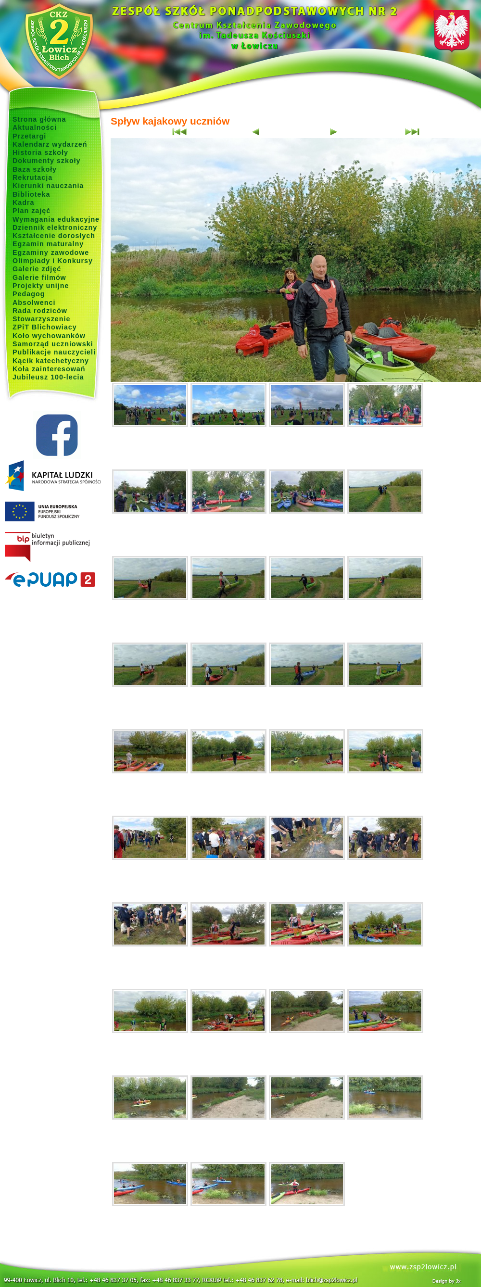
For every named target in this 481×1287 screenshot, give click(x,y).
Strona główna (39, 119)
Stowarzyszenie (42, 319)
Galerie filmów (39, 277)
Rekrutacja (32, 177)
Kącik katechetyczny (51, 361)
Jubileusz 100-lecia (48, 377)
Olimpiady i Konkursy (53, 261)
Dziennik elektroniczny (55, 227)
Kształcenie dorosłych (54, 236)
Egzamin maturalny (48, 244)
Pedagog (29, 294)
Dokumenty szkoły (47, 160)
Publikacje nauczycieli (54, 352)
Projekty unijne (41, 286)
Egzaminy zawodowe (51, 252)
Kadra (24, 202)
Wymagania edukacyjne (56, 219)
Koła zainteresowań (49, 369)
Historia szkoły (40, 152)
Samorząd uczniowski (53, 344)
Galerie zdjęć (37, 269)
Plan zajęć (32, 210)
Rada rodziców (40, 311)
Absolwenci (34, 302)
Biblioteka (31, 194)
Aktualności (35, 127)
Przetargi (29, 136)
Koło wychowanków (49, 336)
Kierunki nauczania (48, 185)
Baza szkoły (35, 169)
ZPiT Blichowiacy (45, 327)
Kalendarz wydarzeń (50, 144)
